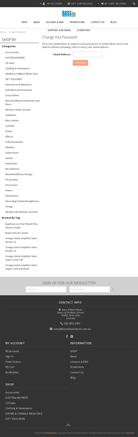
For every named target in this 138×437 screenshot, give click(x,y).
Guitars (9, 158)
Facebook (66, 336)
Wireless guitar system (18, 109)
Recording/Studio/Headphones (22, 201)
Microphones (12, 168)
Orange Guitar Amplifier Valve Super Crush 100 (21, 258)
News (37, 22)
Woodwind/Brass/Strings (18, 174)
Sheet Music (12, 195)
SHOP (24, 22)
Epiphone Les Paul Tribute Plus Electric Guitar (21, 225)
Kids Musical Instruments (18, 89)
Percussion (11, 185)
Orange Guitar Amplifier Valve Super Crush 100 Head (21, 267)
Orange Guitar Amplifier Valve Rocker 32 (21, 249)
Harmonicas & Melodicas (18, 84)
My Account (12, 351)
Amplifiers (10, 115)
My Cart (9, 367)
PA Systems (11, 179)
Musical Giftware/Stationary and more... (22, 102)
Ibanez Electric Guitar (16, 232)
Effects (9, 136)
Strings (9, 206)
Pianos (9, 190)
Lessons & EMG (55, 22)
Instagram (71, 336)
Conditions (83, 30)
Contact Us (98, 22)
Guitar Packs (12, 152)
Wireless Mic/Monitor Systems (21, 211)
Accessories (12, 52)
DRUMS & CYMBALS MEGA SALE (21, 73)
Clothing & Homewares (17, 68)
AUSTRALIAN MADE (15, 57)
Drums (8, 131)
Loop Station (12, 95)
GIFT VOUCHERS (13, 79)
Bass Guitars (12, 120)
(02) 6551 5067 (70, 323)
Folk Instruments (14, 142)
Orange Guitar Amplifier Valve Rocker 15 (21, 240)
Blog (114, 22)
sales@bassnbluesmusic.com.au (70, 329)
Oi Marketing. (51, 432)
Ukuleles (10, 147)
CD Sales (10, 63)
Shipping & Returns (59, 30)
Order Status (13, 361)
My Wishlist (12, 372)
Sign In (9, 356)
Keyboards (11, 163)
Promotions (77, 22)
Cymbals (10, 125)
